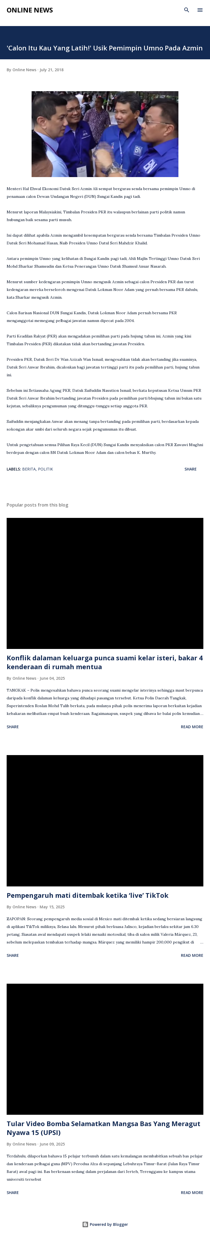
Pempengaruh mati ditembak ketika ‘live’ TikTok (87, 895)
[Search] (186, 10)
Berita (29, 469)
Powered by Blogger (105, 1224)
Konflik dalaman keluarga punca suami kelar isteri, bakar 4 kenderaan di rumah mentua (105, 662)
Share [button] (191, 469)
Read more (192, 726)
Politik (45, 469)
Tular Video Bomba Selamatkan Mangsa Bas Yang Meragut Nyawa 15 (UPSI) (103, 1128)
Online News (30, 9)
